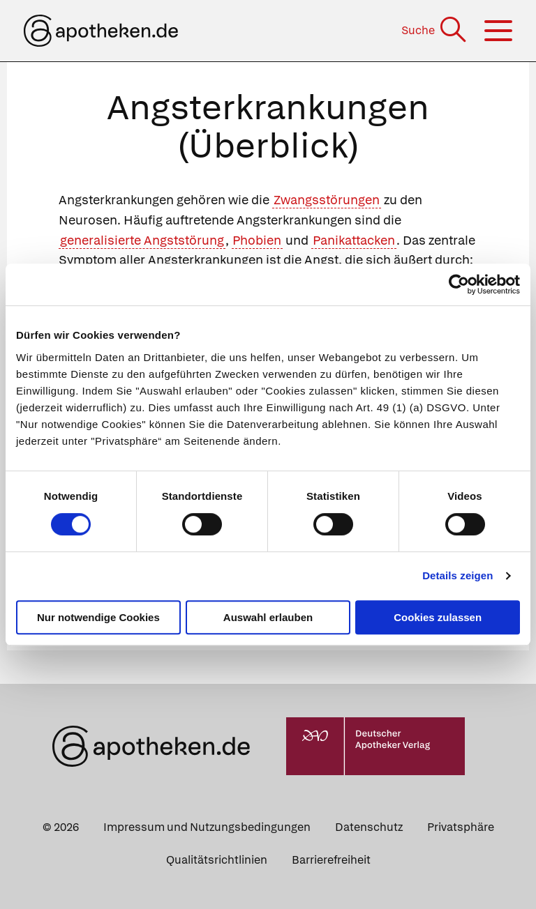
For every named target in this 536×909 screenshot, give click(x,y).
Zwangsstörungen (327, 200)
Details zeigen (457, 575)
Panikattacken (354, 240)
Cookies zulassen (438, 617)
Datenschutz (369, 827)
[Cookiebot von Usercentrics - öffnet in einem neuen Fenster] (459, 284)
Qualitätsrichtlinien (216, 860)
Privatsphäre (460, 827)
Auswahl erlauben (268, 617)
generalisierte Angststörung (142, 240)
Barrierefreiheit (331, 860)
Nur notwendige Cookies (98, 617)
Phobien (256, 240)
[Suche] (435, 30)
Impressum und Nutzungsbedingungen (207, 827)
